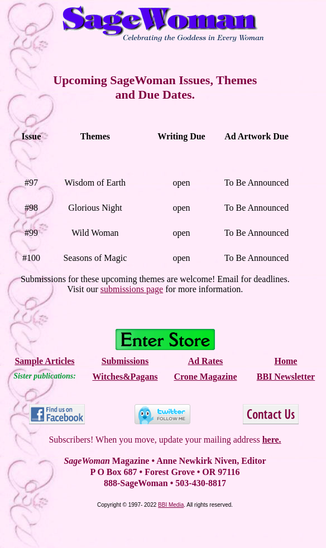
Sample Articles (44, 361)
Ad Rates (205, 361)
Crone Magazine (205, 376)
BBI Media (171, 505)
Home (286, 361)
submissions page (131, 289)
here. (271, 439)
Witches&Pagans (124, 376)
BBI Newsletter (286, 376)
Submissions (125, 361)
